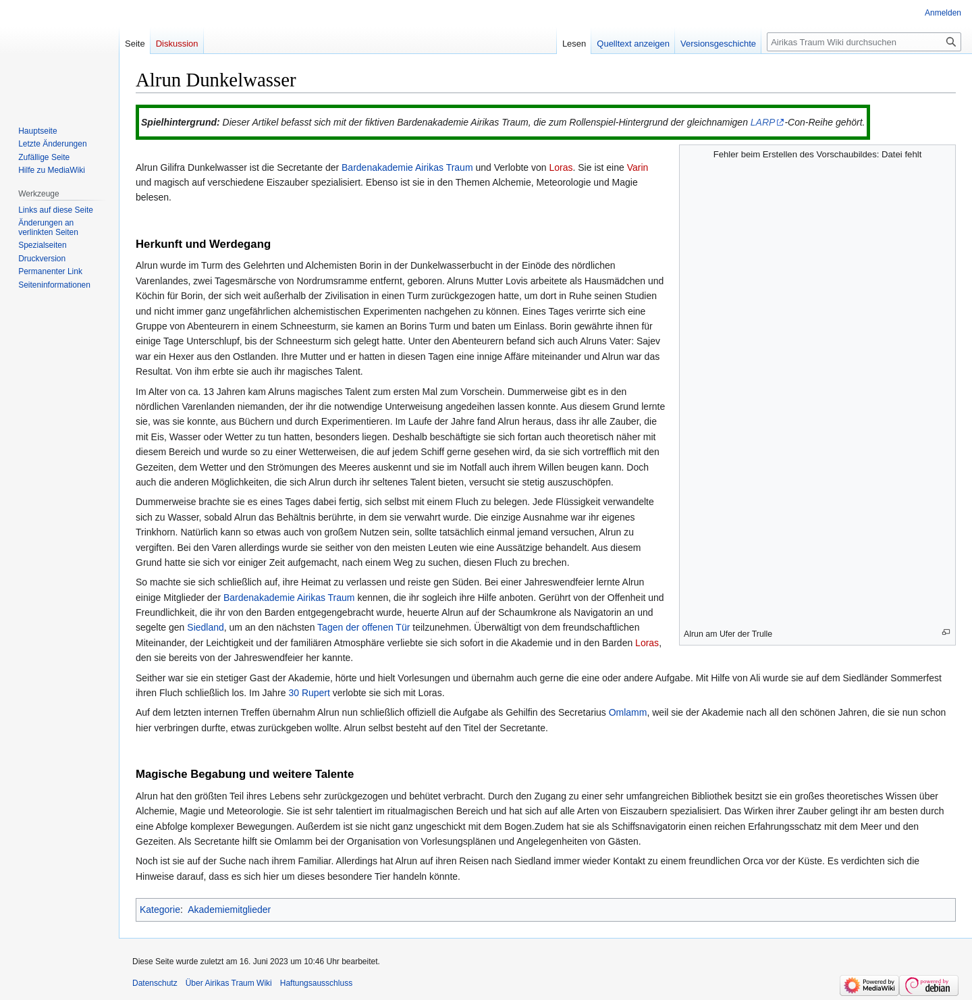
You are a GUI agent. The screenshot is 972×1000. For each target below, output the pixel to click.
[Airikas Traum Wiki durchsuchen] (864, 41)
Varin (638, 167)
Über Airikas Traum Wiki (229, 983)
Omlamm (628, 712)
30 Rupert (308, 692)
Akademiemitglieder (229, 909)
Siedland (205, 627)
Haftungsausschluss (316, 983)
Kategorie (160, 909)
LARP (763, 122)
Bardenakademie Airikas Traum (407, 167)
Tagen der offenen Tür (363, 627)
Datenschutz (155, 983)
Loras (560, 167)
